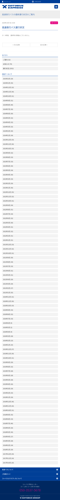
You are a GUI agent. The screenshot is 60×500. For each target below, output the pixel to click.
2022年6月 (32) (8, 218)
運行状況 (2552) (8, 68)
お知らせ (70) (7, 64)
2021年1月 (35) (8, 292)
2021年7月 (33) (8, 266)
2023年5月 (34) (8, 170)
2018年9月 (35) (8, 415)
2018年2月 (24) (8, 445)
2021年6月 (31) (8, 271)
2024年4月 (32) (8, 122)
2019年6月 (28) (8, 375)
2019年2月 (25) (8, 393)
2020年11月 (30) (8, 301)
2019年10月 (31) (8, 358)
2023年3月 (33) (8, 179)
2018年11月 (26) (8, 406)
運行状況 (54, 23)
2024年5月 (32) (8, 118)
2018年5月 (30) (8, 432)
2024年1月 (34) (8, 135)
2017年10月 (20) (8, 463)
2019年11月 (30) (8, 353)
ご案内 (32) (7, 60)
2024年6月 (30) (8, 113)
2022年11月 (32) (8, 196)
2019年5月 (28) (8, 380)
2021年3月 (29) (8, 284)
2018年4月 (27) (8, 436)
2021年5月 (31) (8, 275)
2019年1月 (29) (8, 397)
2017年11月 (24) (8, 458)
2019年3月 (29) (8, 388)
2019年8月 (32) (8, 367)
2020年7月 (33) (8, 319)
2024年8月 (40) (8, 105)
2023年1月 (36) (8, 188)
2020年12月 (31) (8, 297)
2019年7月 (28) (8, 371)
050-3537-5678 (30, 490)
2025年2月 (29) (8, 79)
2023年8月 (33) (8, 157)
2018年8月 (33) (8, 419)
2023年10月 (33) (8, 148)
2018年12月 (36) (8, 401)
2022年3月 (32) (8, 231)
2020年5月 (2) (7, 327)
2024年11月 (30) (8, 92)
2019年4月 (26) (8, 384)
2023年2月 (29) (8, 183)
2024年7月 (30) (8, 109)
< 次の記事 (16, 45)
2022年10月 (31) (8, 201)
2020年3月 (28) (8, 336)
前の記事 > (43, 45)
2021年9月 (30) (8, 257)
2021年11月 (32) (8, 249)
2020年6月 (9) (7, 323)
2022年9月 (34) (8, 205)
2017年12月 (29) (8, 454)
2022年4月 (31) (8, 227)
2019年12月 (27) (8, 349)
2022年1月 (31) (8, 240)
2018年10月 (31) (8, 410)
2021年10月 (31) (8, 253)
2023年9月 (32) (8, 153)
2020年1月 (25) (8, 345)
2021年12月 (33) (8, 244)
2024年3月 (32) (8, 127)
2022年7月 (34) (8, 214)
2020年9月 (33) (8, 310)
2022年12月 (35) (8, 192)
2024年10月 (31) (8, 96)
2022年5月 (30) (8, 223)
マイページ (7, 2)
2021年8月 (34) (8, 262)
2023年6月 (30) (8, 166)
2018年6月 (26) (8, 428)
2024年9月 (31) (8, 100)
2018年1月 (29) (8, 449)
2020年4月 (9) (7, 332)
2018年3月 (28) (8, 441)
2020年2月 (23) (8, 340)
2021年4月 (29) (8, 279)
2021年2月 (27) (8, 288)
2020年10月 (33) (8, 305)
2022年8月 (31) (8, 209)
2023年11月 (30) (8, 144)
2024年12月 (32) (8, 87)
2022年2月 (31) (8, 236)
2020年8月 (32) (8, 314)
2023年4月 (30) (8, 175)
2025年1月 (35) (8, 83)
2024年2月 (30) (8, 131)
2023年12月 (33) (8, 140)
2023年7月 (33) (8, 161)
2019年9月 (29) (8, 362)
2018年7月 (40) (8, 423)
